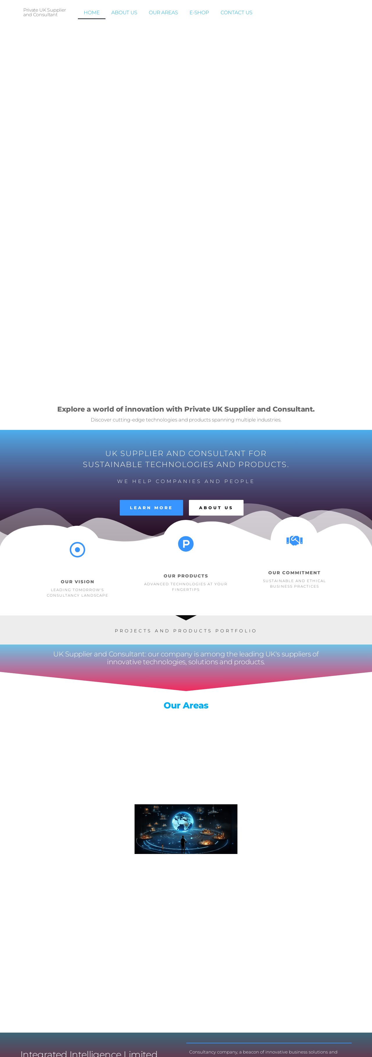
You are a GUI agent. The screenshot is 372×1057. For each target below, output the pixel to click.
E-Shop (199, 12)
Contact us (236, 12)
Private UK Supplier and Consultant (44, 12)
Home (92, 12)
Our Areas (163, 12)
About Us (124, 12)
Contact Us (282, 740)
